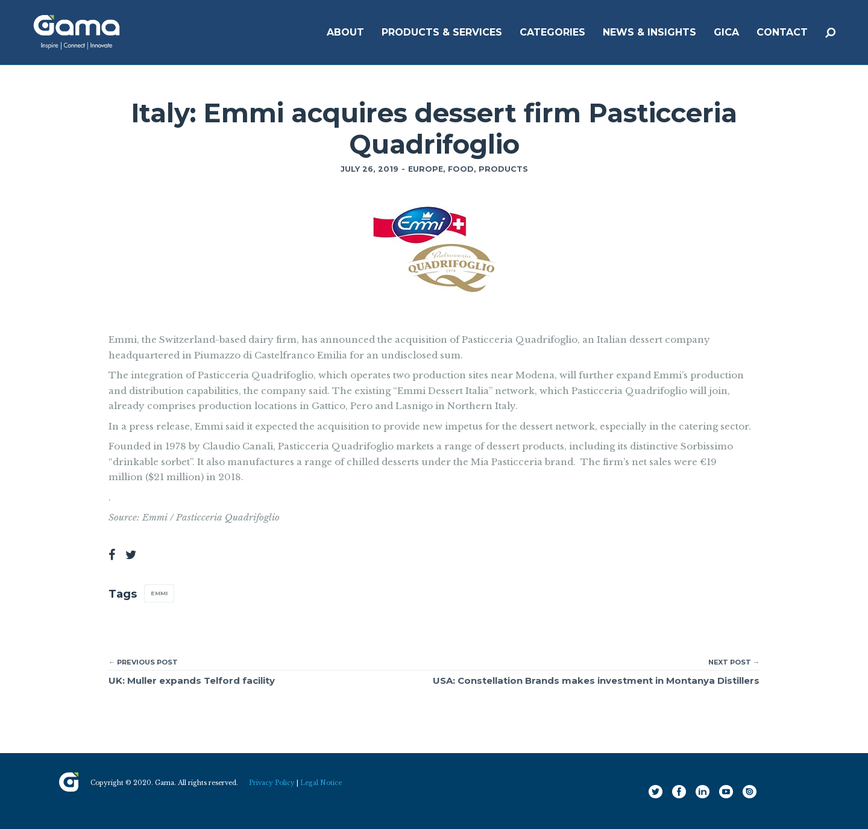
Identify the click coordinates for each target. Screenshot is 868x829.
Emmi (159, 593)
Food (461, 169)
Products (503, 169)
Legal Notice (321, 783)
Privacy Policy (272, 783)
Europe (425, 169)
